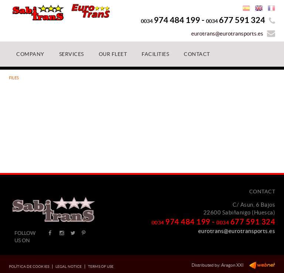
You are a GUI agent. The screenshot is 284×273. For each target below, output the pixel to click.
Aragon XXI (232, 265)
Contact (262, 191)
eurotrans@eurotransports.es (227, 33)
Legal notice (68, 266)
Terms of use (101, 266)
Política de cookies (29, 266)
